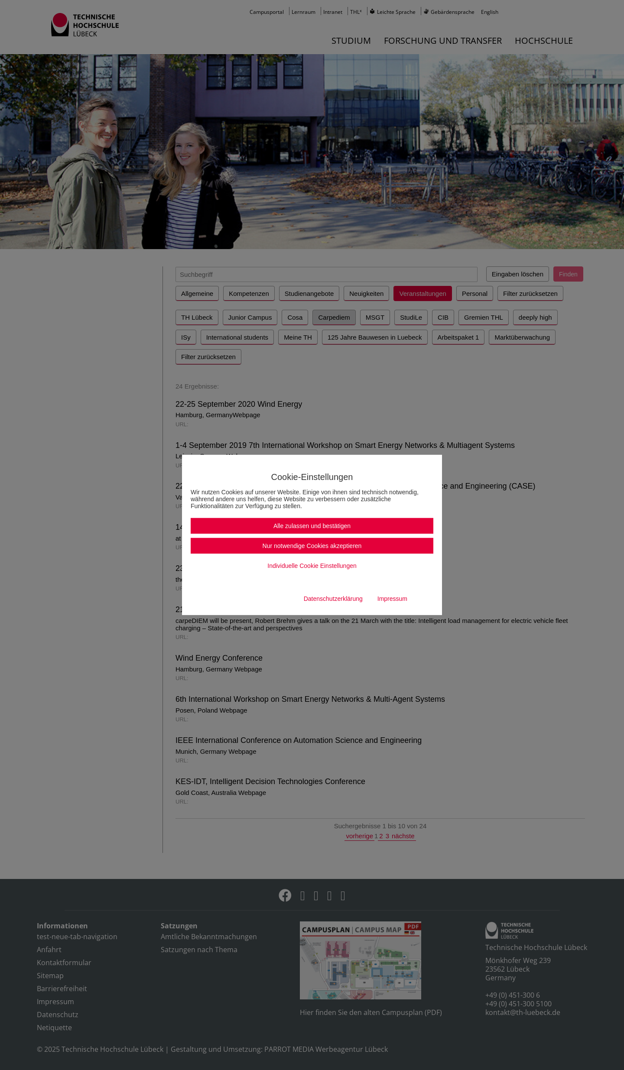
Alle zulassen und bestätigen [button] (312, 525)
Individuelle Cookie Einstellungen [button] (311, 565)
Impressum (392, 598)
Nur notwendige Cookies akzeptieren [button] (312, 545)
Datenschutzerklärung (333, 598)
